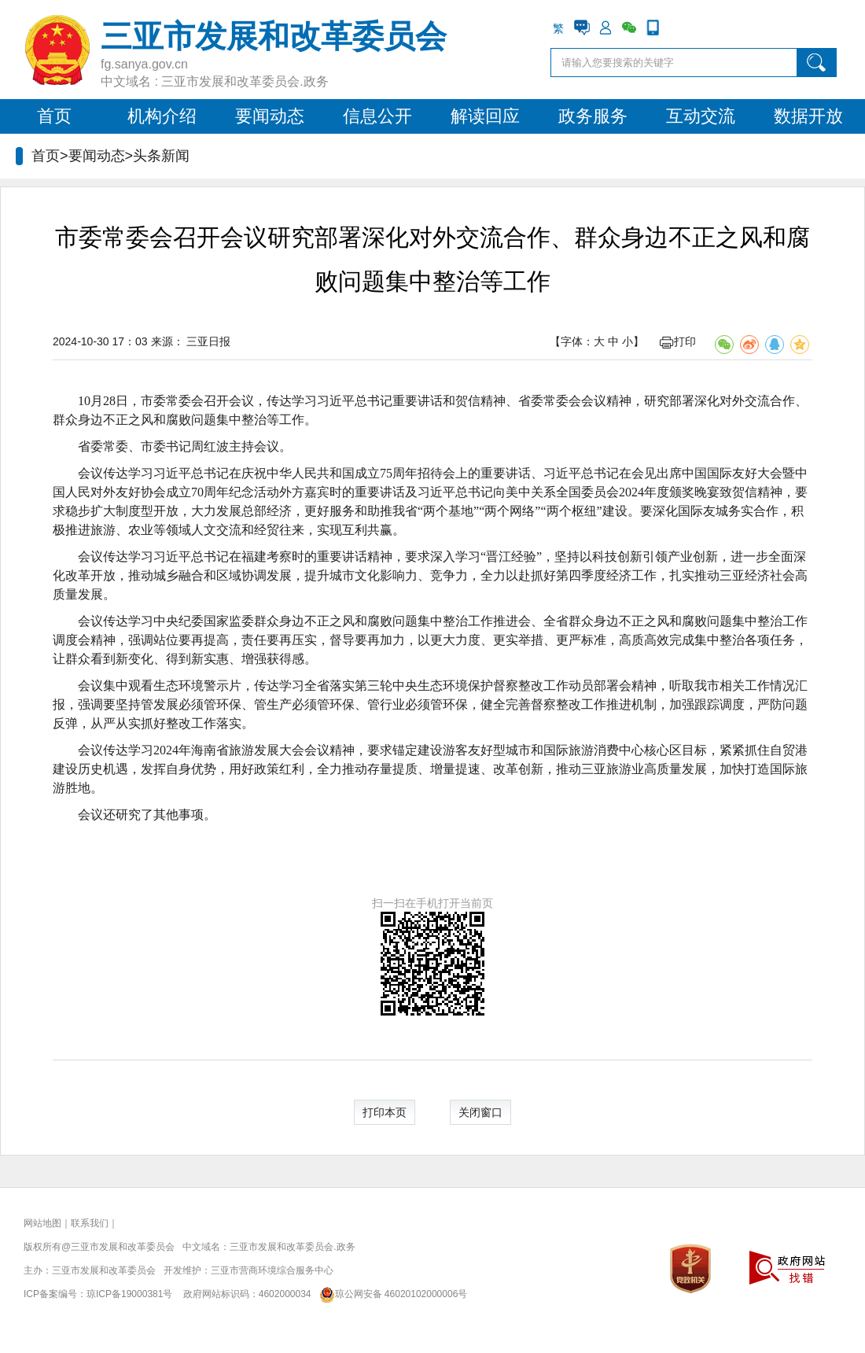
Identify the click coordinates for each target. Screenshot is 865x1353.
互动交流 (700, 116)
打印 (678, 341)
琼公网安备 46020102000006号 (390, 1294)
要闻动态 (269, 116)
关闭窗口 (480, 1112)
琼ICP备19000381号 (129, 1294)
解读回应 (485, 116)
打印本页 (385, 1112)
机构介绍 (162, 116)
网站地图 (42, 1223)
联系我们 (90, 1223)
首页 (54, 116)
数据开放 (808, 116)
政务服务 (593, 116)
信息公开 (377, 116)
